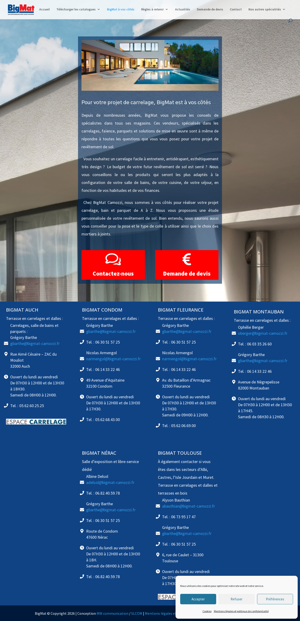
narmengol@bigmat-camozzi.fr (113, 358)
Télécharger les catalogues (76, 9)
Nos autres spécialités (264, 9)
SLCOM (136, 613)
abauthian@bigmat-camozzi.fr (188, 506)
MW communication (112, 613)
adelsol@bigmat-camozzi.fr (110, 482)
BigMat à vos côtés (120, 9)
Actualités (182, 9)
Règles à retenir (152, 9)
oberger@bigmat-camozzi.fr (262, 333)
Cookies (207, 611)
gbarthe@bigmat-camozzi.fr (35, 343)
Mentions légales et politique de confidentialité (241, 611)
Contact (236, 9)
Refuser (236, 599)
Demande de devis (210, 9)
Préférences (275, 599)
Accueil (44, 9)
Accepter (198, 599)
